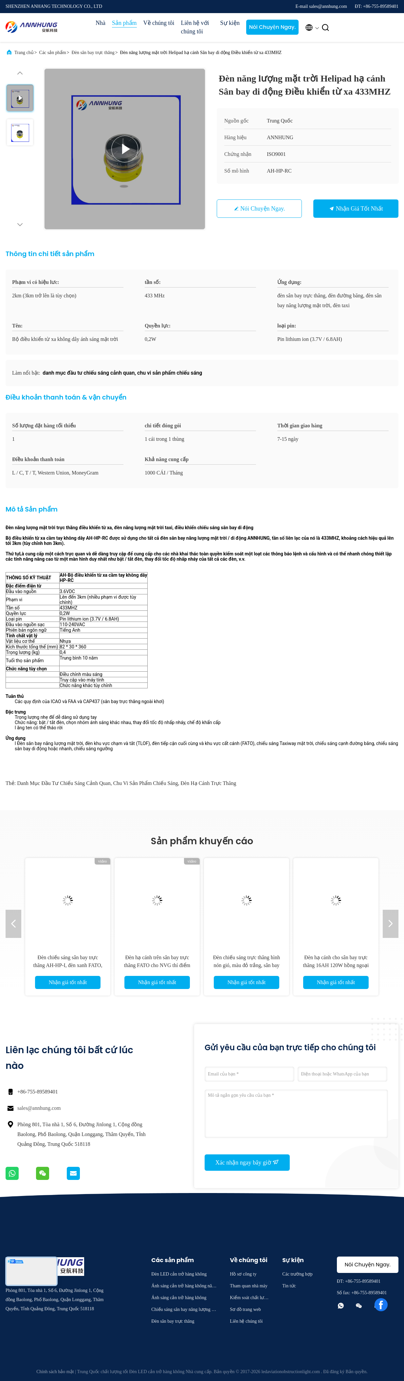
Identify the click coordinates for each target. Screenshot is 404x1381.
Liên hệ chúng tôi (246, 1321)
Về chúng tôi (158, 23)
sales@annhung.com (39, 1108)
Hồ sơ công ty (243, 1274)
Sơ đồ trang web (245, 1309)
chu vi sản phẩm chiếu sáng (145, 783)
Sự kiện (230, 23)
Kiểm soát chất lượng (249, 1298)
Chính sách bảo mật (55, 1371)
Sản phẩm (124, 23)
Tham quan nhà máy (248, 1285)
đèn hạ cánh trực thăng (208, 783)
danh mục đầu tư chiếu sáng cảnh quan (63, 783)
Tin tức (289, 1285)
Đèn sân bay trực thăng (93, 52)
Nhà (100, 23)
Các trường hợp (297, 1274)
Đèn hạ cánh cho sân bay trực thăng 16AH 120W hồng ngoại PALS (336, 965)
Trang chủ (24, 52)
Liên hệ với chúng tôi (195, 27)
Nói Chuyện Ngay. (272, 27)
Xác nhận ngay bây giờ (247, 1162)
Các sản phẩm (52, 52)
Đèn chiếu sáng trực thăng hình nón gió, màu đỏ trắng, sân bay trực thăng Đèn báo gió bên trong (246, 965)
